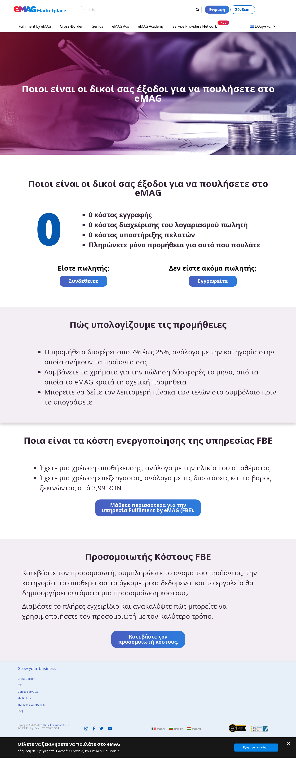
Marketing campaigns (31, 705)
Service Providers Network (195, 26)
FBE (20, 685)
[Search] (197, 9)
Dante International (53, 725)
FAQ (20, 711)
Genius (97, 26)
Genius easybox (28, 692)
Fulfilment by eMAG (35, 26)
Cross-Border (71, 26)
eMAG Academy (151, 26)
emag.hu (196, 728)
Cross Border (26, 679)
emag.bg (178, 728)
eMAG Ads (120, 26)
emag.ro (161, 728)
